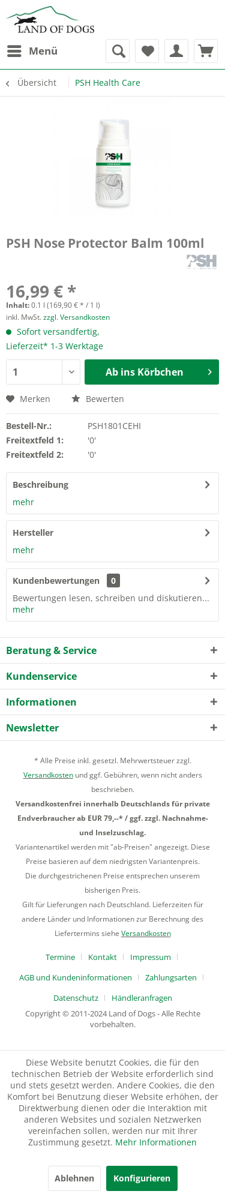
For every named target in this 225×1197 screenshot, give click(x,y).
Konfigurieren (141, 1178)
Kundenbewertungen (56, 580)
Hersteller (33, 532)
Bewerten (97, 398)
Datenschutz (75, 997)
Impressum (150, 957)
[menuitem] (32, 51)
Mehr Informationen (156, 1142)
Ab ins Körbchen (159, 370)
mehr (23, 502)
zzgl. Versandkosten (76, 317)
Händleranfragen (142, 997)
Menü (32, 49)
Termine (60, 957)
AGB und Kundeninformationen (75, 977)
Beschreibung (40, 484)
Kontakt (102, 957)
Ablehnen (74, 1178)
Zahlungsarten (171, 977)
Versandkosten (48, 775)
